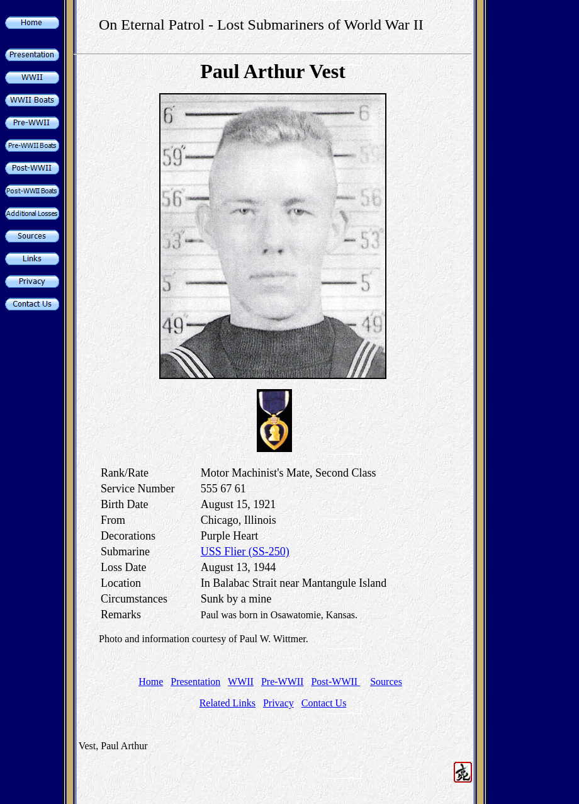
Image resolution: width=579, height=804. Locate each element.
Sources (386, 681)
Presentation (195, 681)
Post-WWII (335, 681)
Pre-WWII (282, 681)
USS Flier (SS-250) (245, 551)
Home (150, 681)
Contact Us (324, 703)
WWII (241, 681)
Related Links (228, 703)
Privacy (278, 703)
